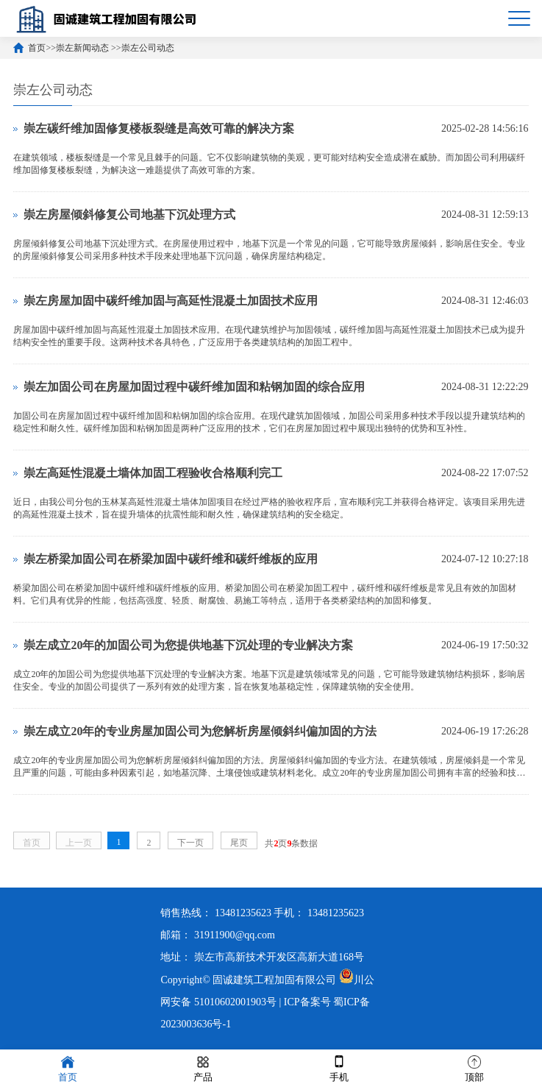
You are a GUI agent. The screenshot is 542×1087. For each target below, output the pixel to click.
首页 (37, 48)
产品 (203, 1067)
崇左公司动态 (147, 48)
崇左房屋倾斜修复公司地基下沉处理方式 (129, 214)
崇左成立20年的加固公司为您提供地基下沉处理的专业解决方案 (188, 645)
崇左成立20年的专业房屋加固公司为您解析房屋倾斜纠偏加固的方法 (200, 731)
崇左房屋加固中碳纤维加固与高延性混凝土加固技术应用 (171, 300)
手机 (339, 1067)
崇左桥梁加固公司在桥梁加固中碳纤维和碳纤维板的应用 (171, 559)
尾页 (239, 843)
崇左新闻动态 (83, 48)
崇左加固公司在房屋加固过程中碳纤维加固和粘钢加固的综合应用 (194, 386)
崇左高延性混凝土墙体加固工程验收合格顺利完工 (153, 473)
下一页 (190, 843)
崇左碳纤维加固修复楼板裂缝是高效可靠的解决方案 (159, 128)
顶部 (474, 1067)
